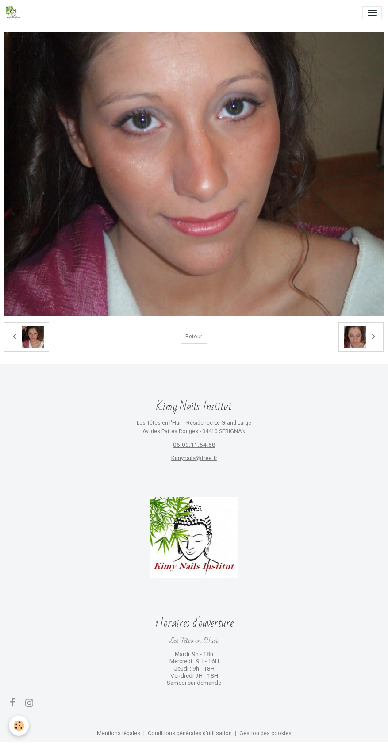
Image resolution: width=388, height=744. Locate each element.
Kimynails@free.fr (194, 458)
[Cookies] (19, 726)
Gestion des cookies (265, 733)
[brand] (15, 12)
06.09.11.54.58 (194, 444)
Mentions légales (118, 733)
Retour (193, 337)
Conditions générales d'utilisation (190, 733)
